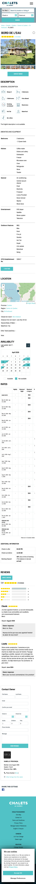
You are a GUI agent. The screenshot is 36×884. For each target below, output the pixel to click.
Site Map (18, 815)
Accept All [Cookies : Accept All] (18, 873)
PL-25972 (10, 27)
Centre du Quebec (11, 308)
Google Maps (31, 303)
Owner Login (18, 839)
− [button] (3, 288)
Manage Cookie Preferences (18, 826)
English (15, 828)
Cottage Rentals (18, 847)
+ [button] (3, 285)
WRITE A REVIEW (6, 578)
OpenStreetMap (25, 301)
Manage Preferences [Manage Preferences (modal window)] (18, 878)
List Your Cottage (18, 836)
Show (16, 773)
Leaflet (17, 301)
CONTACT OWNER (18, 74)
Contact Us (18, 817)
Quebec (9, 305)
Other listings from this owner (14, 777)
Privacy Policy (18, 823)
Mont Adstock (17, 317)
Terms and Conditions (18, 820)
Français (21, 828)
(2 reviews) (17, 37)
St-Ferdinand (8, 311)
